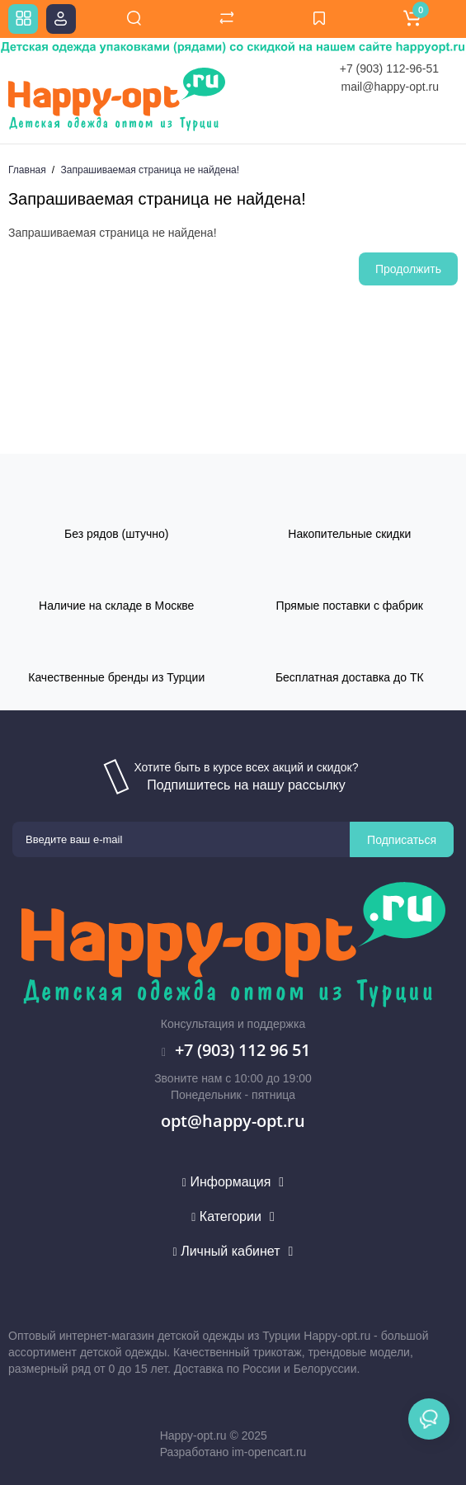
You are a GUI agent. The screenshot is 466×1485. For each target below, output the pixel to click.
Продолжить (408, 269)
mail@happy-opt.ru (390, 86)
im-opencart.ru (269, 1452)
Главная (27, 170)
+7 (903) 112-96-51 (389, 68)
